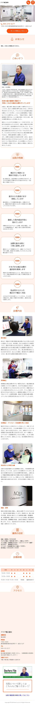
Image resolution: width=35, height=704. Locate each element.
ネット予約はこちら (18, 31)
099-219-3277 (8, 24)
